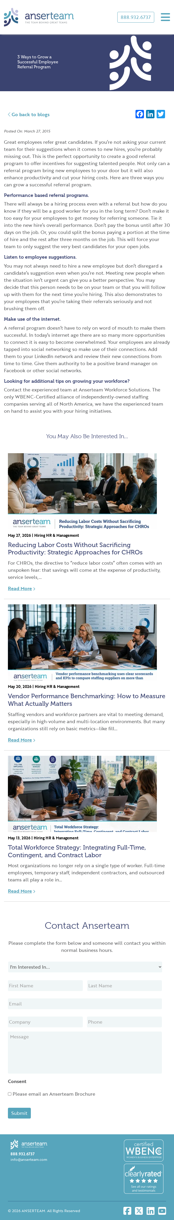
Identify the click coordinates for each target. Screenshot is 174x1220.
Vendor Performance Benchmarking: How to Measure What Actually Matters (86, 699)
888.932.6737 (136, 17)
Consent (17, 1081)
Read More (21, 588)
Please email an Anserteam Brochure (54, 1093)
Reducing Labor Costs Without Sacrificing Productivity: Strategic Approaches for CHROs (75, 548)
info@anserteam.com (29, 1159)
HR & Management (62, 535)
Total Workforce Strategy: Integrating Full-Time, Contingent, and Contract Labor (77, 851)
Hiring (39, 535)
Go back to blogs (29, 114)
